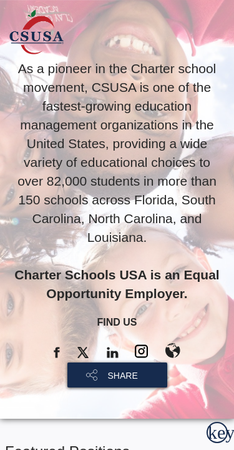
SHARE (123, 376)
